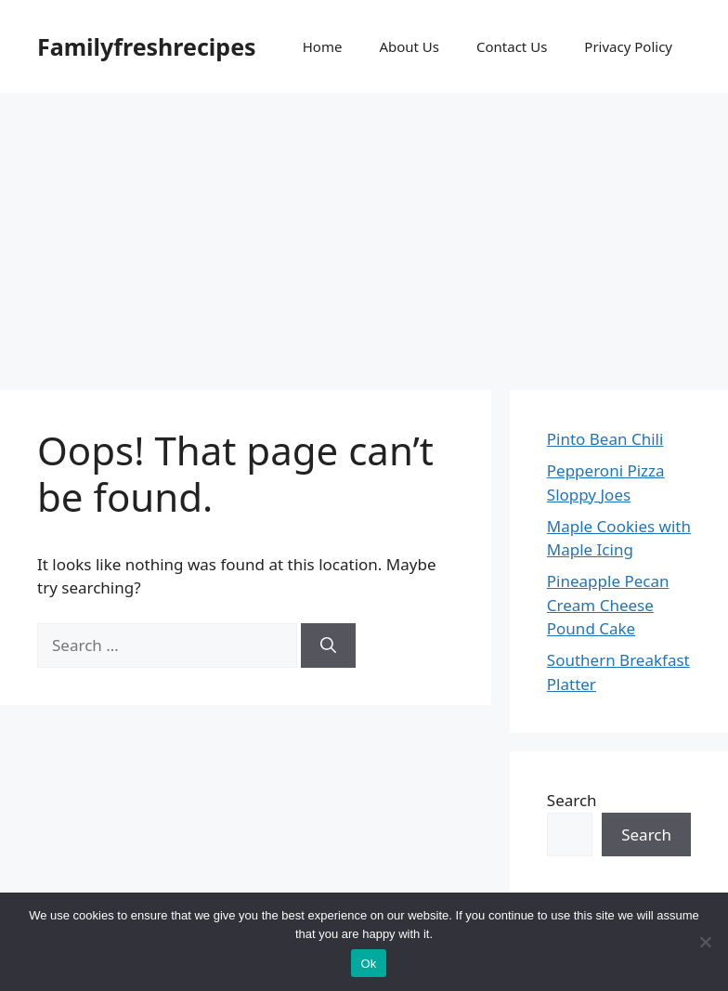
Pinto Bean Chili (605, 439)
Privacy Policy (628, 46)
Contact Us (511, 46)
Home (323, 46)
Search (572, 800)
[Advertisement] (364, 232)
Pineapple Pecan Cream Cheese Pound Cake (608, 604)
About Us (409, 46)
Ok (368, 964)
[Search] (328, 645)
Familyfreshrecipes (146, 46)
